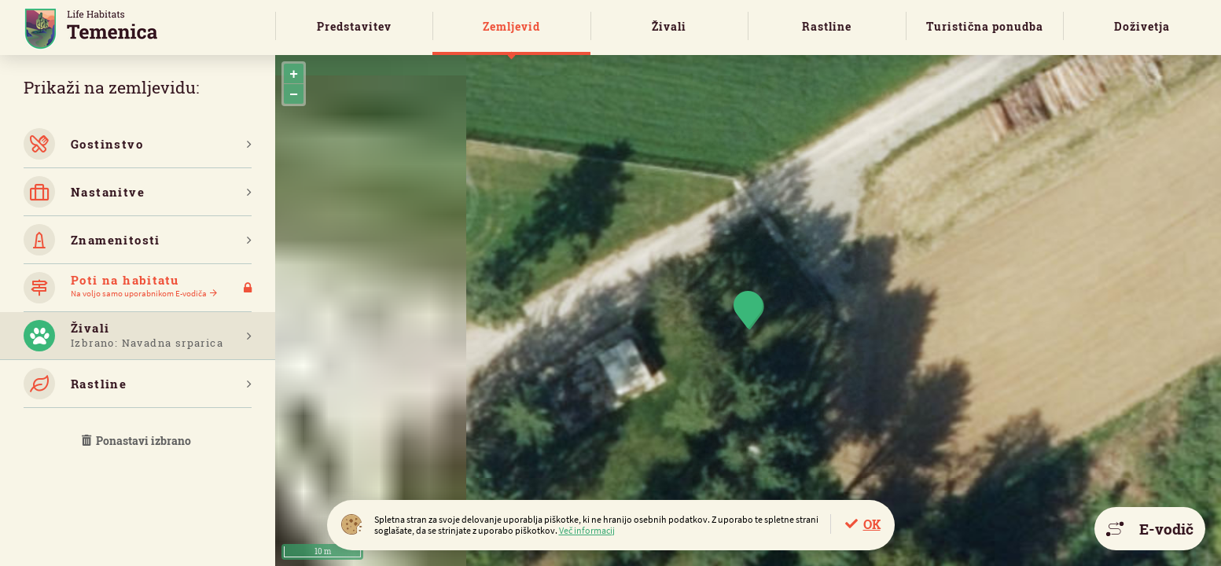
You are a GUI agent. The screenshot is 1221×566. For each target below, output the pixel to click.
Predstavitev (354, 26)
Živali (669, 26)
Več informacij (587, 530)
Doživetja (1142, 26)
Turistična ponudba (984, 26)
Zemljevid (511, 26)
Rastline (826, 26)
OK (872, 524)
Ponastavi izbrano (137, 440)
